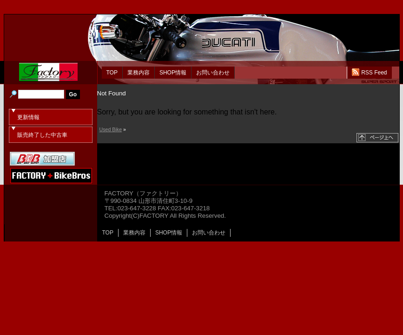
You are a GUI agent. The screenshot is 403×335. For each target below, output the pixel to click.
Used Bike (110, 129)
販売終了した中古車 (42, 135)
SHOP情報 (172, 72)
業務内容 (138, 72)
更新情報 (28, 117)
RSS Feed (374, 72)
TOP (112, 72)
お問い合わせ (213, 72)
